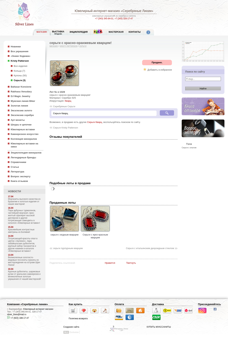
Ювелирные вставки (23, 129)
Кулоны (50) (20, 75)
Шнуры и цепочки (21, 124)
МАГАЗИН (42, 32)
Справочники (18, 162)
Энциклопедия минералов (26, 152)
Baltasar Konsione (21, 86)
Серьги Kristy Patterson (65, 127)
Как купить (75, 304)
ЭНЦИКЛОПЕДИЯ (78, 32)
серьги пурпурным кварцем (68, 248)
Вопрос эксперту (20, 176)
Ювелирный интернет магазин (38, 309)
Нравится (110, 263)
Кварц (68, 101)
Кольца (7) (19, 70)
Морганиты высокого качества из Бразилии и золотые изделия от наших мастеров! (24, 201)
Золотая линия (19, 105)
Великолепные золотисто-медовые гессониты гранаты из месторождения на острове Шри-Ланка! (24, 261)
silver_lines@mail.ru (16, 314)
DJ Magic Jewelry (20, 96)
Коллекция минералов (24, 139)
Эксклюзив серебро (22, 115)
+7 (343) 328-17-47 (124, 18)
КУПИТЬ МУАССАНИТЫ (159, 327)
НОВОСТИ (14, 191)
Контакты (135, 32)
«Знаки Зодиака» (20, 56)
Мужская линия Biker (23, 101)
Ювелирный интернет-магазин (97, 11)
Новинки (16, 46)
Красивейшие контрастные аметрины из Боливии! (21, 230)
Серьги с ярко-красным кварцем (95, 234)
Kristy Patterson (20, 60)
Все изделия (20, 66)
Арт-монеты (18, 120)
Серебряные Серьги (64, 106)
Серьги (82, 46)
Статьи (15, 167)
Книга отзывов (19, 181)
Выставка (58, 32)
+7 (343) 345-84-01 (104, 18)
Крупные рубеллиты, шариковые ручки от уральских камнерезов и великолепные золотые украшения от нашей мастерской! (24, 275)
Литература (17, 171)
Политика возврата (78, 318)
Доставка (158, 304)
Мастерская (116, 32)
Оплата (119, 304)
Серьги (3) (19, 80)
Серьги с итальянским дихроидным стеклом (150, 248)
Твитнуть (131, 263)
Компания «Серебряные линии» (27, 304)
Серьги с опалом (189, 147)
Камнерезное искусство (24, 134)
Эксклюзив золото (21, 110)
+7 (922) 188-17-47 (18, 318)
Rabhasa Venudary (21, 91)
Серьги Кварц (94, 122)
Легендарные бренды (23, 157)
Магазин (54, 46)
